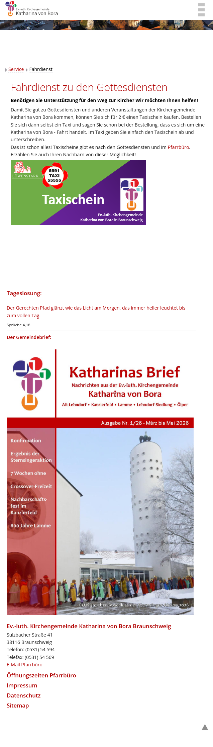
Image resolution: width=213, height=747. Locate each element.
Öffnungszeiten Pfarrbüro (41, 675)
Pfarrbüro (178, 147)
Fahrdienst (40, 69)
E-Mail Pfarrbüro (24, 664)
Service (16, 69)
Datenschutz (24, 695)
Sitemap (18, 705)
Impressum (22, 685)
